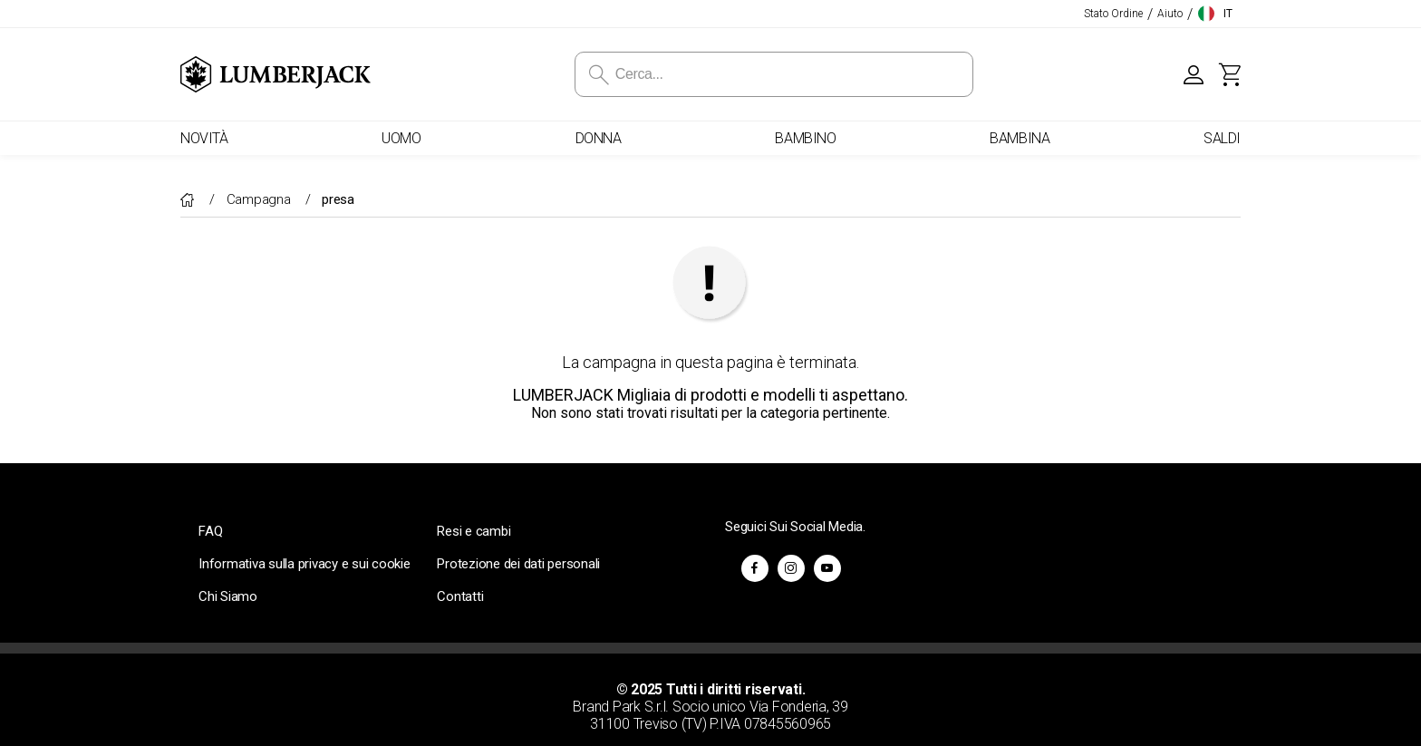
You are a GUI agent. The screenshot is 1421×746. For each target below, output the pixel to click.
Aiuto (1170, 13)
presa (338, 199)
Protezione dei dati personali (518, 564)
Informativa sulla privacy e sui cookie (304, 564)
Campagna (261, 199)
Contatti (460, 596)
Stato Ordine (1113, 13)
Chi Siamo (227, 596)
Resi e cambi (473, 531)
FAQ (210, 531)
